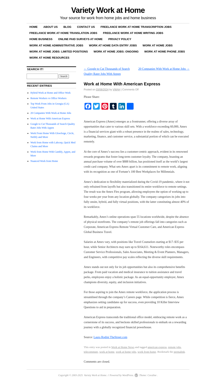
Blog (67, 26)
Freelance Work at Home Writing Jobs (133, 33)
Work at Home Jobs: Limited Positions (58, 51)
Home (33, 26)
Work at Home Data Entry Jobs (113, 45)
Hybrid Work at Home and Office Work (50, 92)
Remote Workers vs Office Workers (48, 98)
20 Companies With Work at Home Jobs (163, 68)
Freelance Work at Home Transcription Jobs (136, 26)
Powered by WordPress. (122, 375)
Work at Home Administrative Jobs (56, 45)
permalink (179, 351)
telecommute (91, 351)
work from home (147, 351)
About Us (50, 26)
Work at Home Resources (49, 57)
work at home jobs (126, 351)
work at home (106, 351)
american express (157, 347)
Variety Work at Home (108, 10)
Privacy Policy (119, 39)
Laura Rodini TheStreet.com (110, 337)
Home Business (40, 39)
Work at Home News (122, 347)
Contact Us (86, 26)
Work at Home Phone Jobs (164, 51)
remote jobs (174, 347)
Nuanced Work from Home (44, 161)
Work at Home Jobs (158, 45)
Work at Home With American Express (50, 118)
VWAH (116, 89)
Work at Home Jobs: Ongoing (116, 51)
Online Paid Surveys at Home (80, 39)
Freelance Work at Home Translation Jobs (63, 33)
